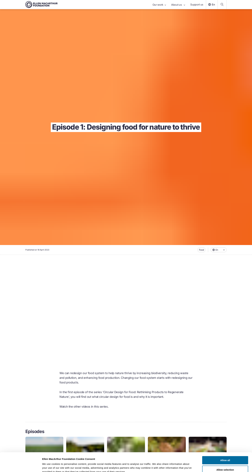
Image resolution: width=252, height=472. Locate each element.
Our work (159, 4)
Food (201, 249)
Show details (168, 465)
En (211, 4)
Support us (196, 4)
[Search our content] (222, 4)
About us (178, 4)
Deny (225, 462)
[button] (219, 249)
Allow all (225, 443)
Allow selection (225, 453)
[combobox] (219, 249)
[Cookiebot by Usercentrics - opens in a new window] (21, 465)
